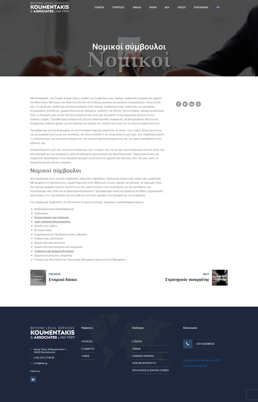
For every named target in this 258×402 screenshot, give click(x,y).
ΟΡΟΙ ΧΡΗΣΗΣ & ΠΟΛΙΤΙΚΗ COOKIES (150, 370)
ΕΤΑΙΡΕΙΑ (99, 7)
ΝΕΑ (167, 7)
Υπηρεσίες (129, 36)
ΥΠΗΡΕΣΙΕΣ (118, 7)
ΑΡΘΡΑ (153, 7)
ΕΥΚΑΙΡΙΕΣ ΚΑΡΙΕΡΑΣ (143, 356)
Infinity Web (201, 366)
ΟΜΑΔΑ (137, 7)
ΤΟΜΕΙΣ (85, 356)
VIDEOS (182, 7)
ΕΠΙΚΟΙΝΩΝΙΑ (201, 7)
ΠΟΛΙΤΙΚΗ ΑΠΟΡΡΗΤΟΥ (144, 363)
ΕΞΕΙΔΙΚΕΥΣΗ (88, 348)
